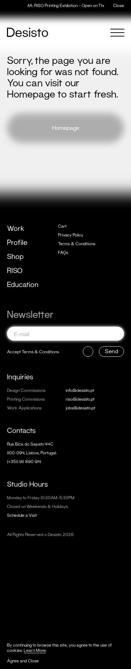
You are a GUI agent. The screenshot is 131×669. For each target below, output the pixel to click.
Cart (62, 226)
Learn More (35, 650)
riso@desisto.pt (80, 399)
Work (15, 228)
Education (22, 284)
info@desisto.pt (80, 390)
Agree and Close (23, 660)
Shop (15, 256)
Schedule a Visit (22, 515)
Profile (17, 242)
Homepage (65, 127)
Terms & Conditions (76, 243)
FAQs (63, 252)
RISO (14, 270)
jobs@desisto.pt (80, 407)
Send (111, 351)
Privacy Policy (70, 235)
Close (118, 5)
